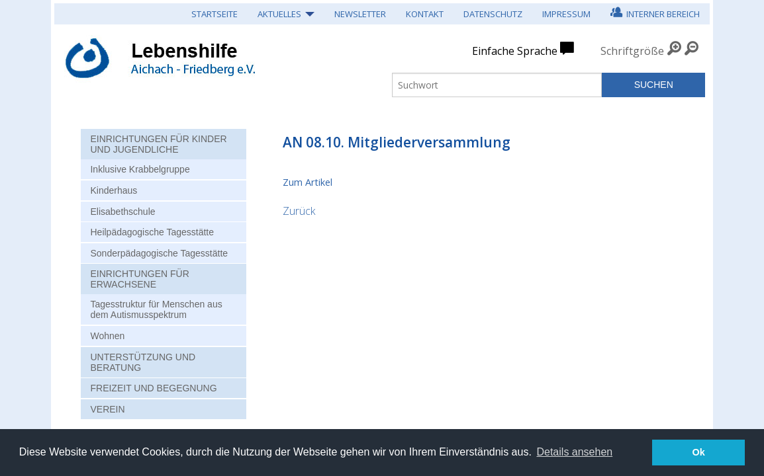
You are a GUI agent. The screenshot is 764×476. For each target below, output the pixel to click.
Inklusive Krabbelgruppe (139, 169)
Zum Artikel (307, 182)
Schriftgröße (632, 51)
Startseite (214, 14)
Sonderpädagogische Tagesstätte (159, 253)
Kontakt (425, 14)
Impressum (566, 14)
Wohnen (107, 336)
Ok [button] (698, 452)
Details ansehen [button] (574, 451)
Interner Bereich (655, 12)
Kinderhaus (113, 190)
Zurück (299, 211)
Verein (107, 409)
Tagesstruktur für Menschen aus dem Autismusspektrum (156, 309)
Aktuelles (279, 14)
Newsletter (360, 14)
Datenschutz (492, 14)
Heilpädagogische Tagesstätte (152, 232)
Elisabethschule (122, 211)
